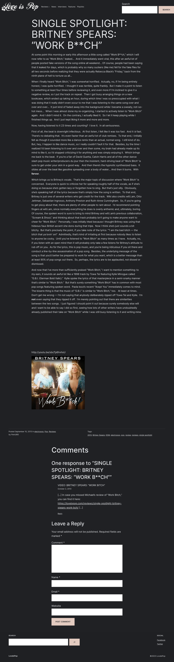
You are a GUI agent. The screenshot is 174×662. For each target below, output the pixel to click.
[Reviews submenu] (49, 6)
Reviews (52, 432)
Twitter (160, 644)
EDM (108, 435)
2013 (90, 435)
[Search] (74, 642)
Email (55, 591)
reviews (135, 435)
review (128, 435)
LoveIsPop (13, 656)
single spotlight (145, 435)
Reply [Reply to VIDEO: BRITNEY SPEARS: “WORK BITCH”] (60, 514)
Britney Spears (99, 435)
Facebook (161, 640)
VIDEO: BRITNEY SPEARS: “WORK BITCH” (81, 485)
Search (126, 3)
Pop (46, 432)
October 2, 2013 (64, 489)
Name (55, 577)
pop (122, 435)
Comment (58, 542)
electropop (39, 432)
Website (56, 605)
